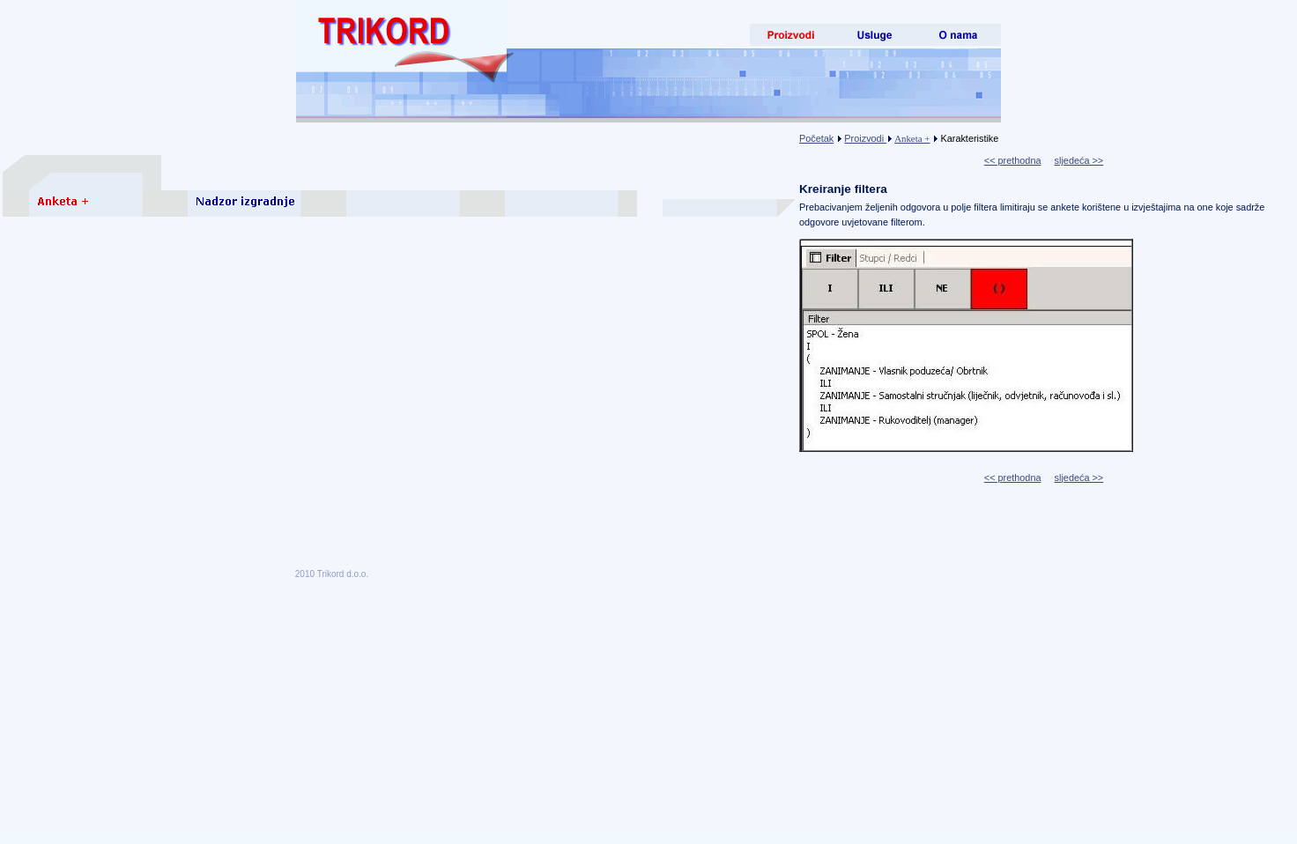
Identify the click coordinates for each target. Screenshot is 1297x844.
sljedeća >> (1079, 160)
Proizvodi (865, 138)
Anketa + (912, 138)
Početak (816, 138)
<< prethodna (1012, 160)
